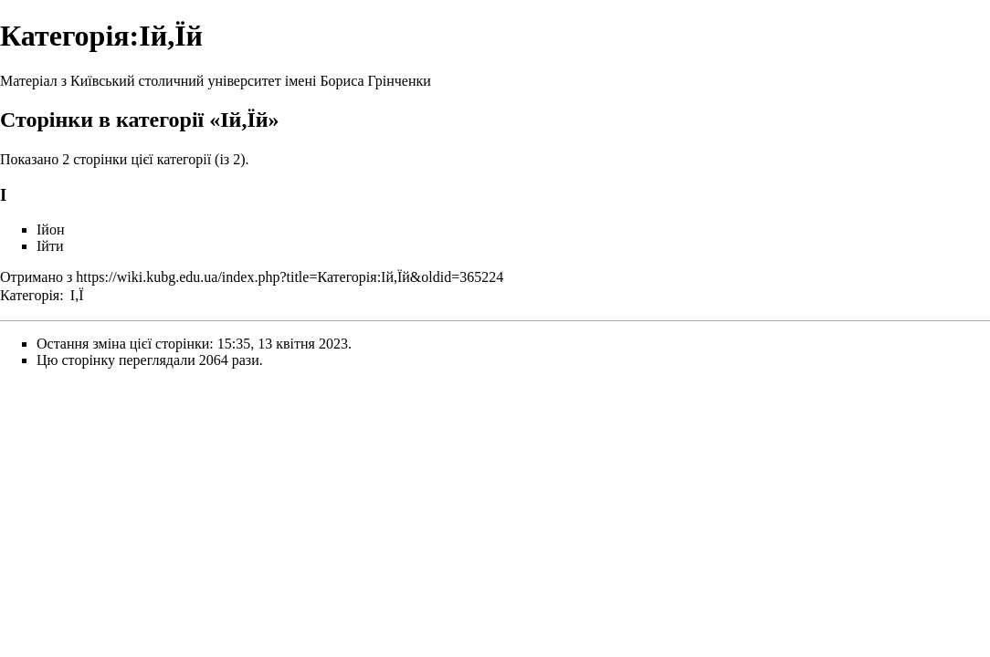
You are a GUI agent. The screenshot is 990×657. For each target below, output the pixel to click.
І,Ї (77, 295)
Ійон (50, 229)
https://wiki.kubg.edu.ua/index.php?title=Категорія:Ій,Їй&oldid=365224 (289, 277)
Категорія (29, 295)
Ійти (50, 246)
